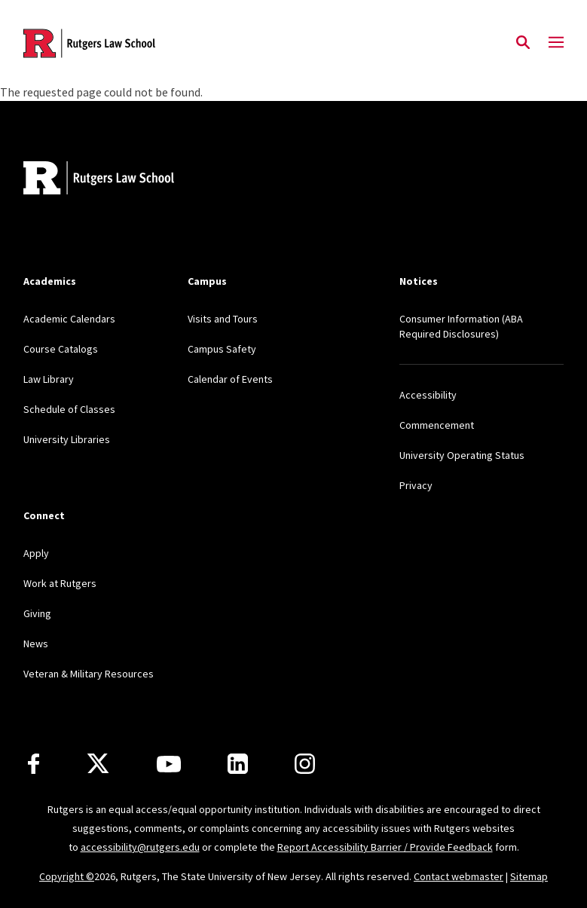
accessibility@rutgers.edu (140, 847)
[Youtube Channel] (169, 764)
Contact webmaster (458, 876)
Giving (37, 613)
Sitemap (529, 876)
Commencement (436, 425)
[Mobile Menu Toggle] (556, 43)
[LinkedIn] (238, 764)
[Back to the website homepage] (89, 43)
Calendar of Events (230, 379)
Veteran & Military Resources (88, 673)
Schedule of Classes (69, 409)
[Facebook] (33, 764)
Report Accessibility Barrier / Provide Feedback (385, 847)
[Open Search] (523, 43)
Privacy (416, 485)
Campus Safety (222, 349)
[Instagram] (305, 764)
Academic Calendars (69, 319)
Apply (36, 553)
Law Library (48, 379)
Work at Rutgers (59, 583)
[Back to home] (122, 179)
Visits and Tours (223, 319)
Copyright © (66, 876)
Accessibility (428, 395)
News (35, 643)
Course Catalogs (60, 349)
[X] (98, 764)
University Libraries (66, 439)
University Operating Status (461, 455)
